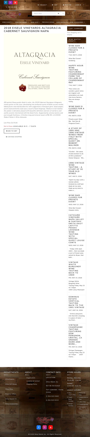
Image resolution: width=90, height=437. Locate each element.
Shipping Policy (31, 384)
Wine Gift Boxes (11, 384)
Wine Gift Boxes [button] (21, 22)
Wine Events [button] (7, 22)
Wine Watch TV (62, 22)
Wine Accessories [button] (77, 22)
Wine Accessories (11, 404)
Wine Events (9, 379)
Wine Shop (9, 389)
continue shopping (14, 137)
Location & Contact (33, 381)
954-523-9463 (11, 7)
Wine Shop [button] (35, 22)
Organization (30, 378)
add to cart (11, 131)
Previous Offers (48, 22)
